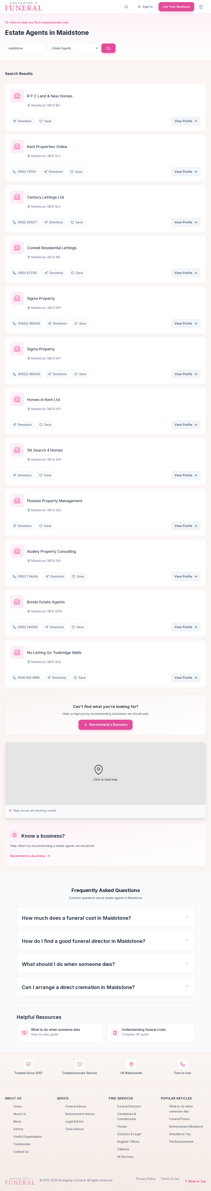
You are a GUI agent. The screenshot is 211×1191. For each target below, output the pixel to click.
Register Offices (128, 1141)
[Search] (127, 6)
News (17, 1121)
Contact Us (21, 1151)
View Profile (186, 121)
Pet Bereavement (181, 1141)
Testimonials (21, 1144)
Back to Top (195, 1181)
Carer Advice (74, 1129)
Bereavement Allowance (186, 1126)
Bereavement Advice (80, 1114)
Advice (18, 1129)
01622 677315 (25, 273)
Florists (122, 1126)
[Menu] (201, 6)
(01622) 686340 (26, 323)
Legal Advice (74, 1121)
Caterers (123, 1149)
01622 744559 (25, 627)
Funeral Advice (75, 1106)
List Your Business (176, 6)
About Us (19, 1114)
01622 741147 (24, 171)
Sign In (145, 6)
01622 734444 (25, 576)
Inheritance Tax (180, 1134)
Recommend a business (30, 856)
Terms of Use (170, 1179)
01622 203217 (25, 222)
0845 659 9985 (26, 677)
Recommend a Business (105, 725)
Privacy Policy (146, 1179)
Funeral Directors (129, 1106)
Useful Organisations (27, 1136)
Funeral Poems (179, 1119)
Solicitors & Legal (129, 1134)
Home (17, 1106)
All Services (125, 1156)
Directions (22, 121)
